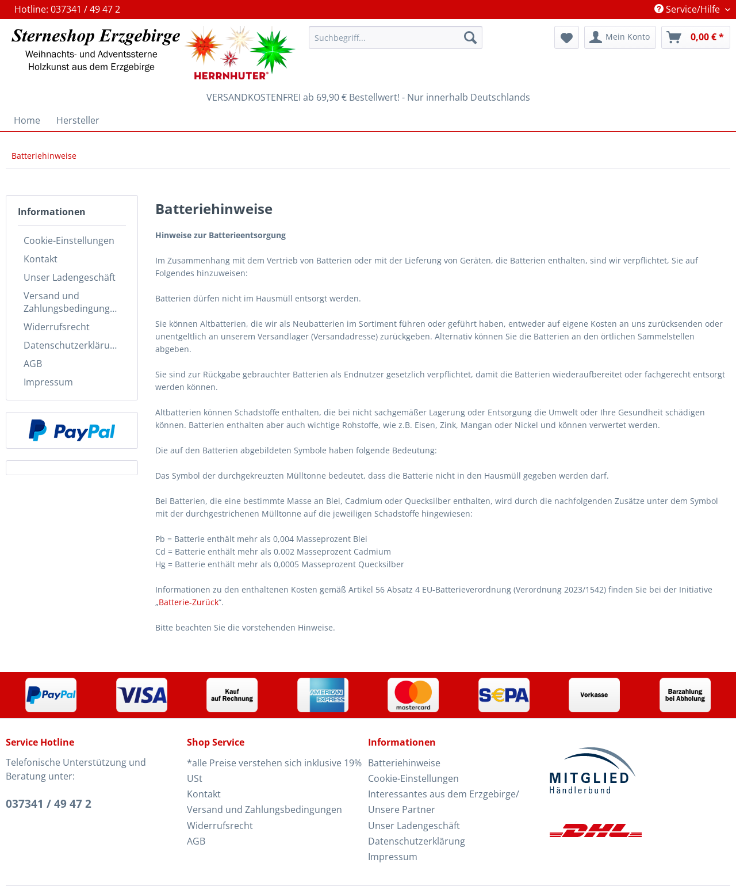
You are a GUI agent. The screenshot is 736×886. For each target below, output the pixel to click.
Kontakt (40, 259)
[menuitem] (395, 43)
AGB (33, 363)
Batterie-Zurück (188, 602)
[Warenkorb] (695, 37)
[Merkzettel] (566, 37)
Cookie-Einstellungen (69, 240)
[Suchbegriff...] (395, 37)
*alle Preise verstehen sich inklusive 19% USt (274, 771)
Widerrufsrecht (57, 326)
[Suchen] (470, 37)
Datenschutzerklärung (72, 345)
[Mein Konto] (620, 37)
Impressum (48, 382)
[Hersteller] (78, 120)
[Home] (27, 120)
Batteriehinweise (404, 763)
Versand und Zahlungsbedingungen (72, 302)
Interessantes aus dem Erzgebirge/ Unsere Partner (443, 802)
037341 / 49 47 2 (48, 803)
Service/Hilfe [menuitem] (688, 9)
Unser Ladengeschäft (70, 277)
